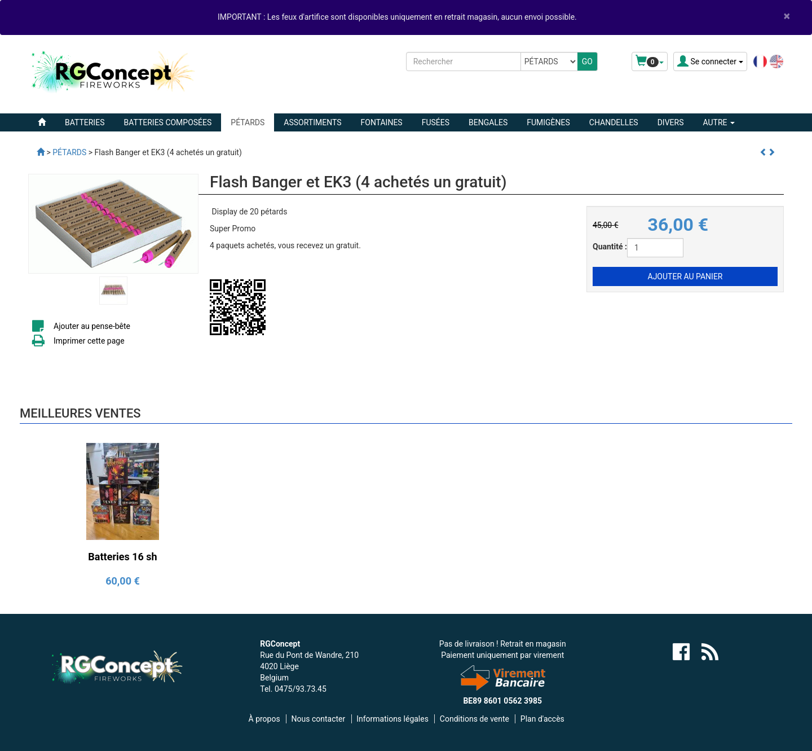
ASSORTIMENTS (312, 122)
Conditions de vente (474, 718)
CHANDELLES (613, 122)
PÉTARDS (247, 122)
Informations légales (392, 718)
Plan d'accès (542, 718)
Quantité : (610, 246)
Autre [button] (719, 122)
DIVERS (670, 122)
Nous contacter (319, 718)
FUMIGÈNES (548, 122)
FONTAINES (382, 122)
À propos (264, 718)
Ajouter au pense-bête (92, 326)
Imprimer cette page (89, 340)
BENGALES (488, 122)
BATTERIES (84, 122)
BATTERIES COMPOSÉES (167, 122)
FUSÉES (435, 122)
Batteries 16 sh (122, 557)
